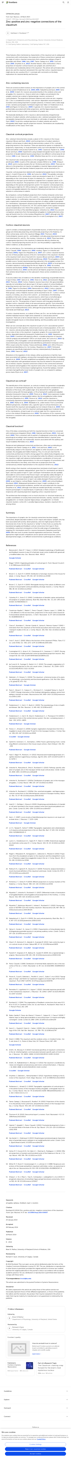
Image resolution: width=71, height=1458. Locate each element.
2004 (12, 121)
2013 (10, 164)
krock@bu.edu (25, 1278)
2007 (47, 214)
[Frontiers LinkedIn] (38, 1431)
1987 (32, 61)
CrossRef (27, 569)
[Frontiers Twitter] (33, 1431)
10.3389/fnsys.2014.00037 (38, 1212)
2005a (15, 253)
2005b (25, 268)
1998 (62, 150)
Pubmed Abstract (15, 569)
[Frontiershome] (11, 2)
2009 (57, 90)
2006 (25, 270)
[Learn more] (36, 1354)
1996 (19, 250)
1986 (24, 61)
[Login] (68, 2)
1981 (10, 288)
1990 (13, 351)
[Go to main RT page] (50, 1368)
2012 (28, 64)
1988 (54, 162)
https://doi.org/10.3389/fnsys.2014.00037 (27, 19)
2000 (33, 90)
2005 (12, 64)
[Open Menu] (3, 2)
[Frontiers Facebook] (27, 1431)
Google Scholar (15, 558)
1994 (29, 288)
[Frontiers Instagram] (44, 1431)
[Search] (63, 2)
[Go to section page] (20, 1367)
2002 (51, 61)
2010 (44, 174)
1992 (40, 150)
